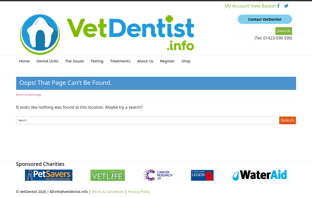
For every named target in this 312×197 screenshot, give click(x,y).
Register (167, 60)
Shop (185, 60)
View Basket (263, 6)
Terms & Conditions (108, 191)
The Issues (74, 60)
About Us (145, 60)
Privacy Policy (139, 191)
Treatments (120, 60)
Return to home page (28, 94)
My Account (237, 6)
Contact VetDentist (264, 19)
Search (284, 31)
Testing (97, 60)
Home (24, 60)
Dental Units (48, 60)
